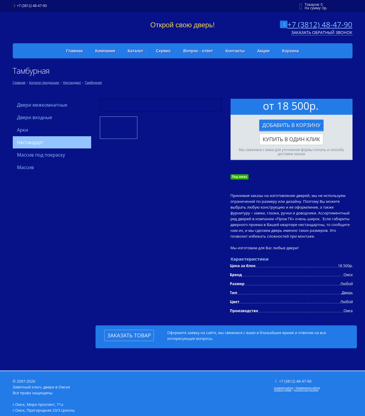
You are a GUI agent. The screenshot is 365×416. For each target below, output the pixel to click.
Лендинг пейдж (283, 389)
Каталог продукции (44, 82)
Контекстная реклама (306, 389)
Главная (19, 82)
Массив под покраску (41, 155)
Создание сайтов (283, 387)
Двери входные (34, 117)
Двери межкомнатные (42, 105)
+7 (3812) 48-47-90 (320, 24)
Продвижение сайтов (308, 387)
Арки (22, 130)
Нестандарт (72, 82)
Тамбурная (93, 82)
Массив (25, 167)
